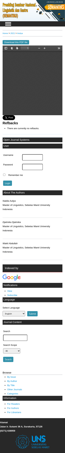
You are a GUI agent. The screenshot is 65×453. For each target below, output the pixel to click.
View (9, 291)
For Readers (13, 404)
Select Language (11, 307)
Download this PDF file (15, 42)
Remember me (15, 175)
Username (8, 155)
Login (47, 4)
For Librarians (14, 412)
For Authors (13, 408)
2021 (12, 33)
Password (8, 164)
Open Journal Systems (16, 139)
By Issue (11, 377)
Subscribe (12, 295)
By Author (12, 381)
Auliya (20, 33)
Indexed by (11, 268)
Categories (12, 393)
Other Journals (14, 389)
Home (5, 33)
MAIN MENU (8, 24)
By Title (11, 385)
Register (57, 4)
